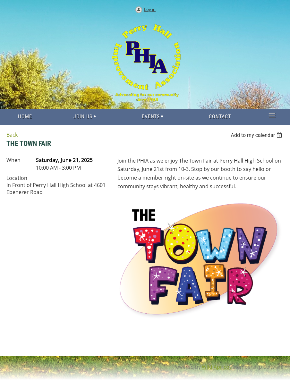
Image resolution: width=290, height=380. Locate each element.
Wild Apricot (216, 366)
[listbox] (257, 135)
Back (12, 134)
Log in (150, 9)
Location (16, 178)
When (13, 160)
